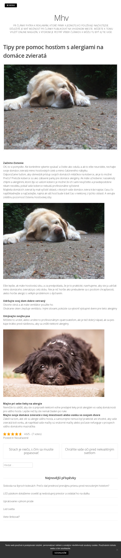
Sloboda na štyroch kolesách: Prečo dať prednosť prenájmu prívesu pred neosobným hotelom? (56, 485)
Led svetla (9, 509)
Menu (11, 5)
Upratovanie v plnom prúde (18, 501)
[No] (117, 549)
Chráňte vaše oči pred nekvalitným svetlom (89, 451)
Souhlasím (60, 553)
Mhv (61, 17)
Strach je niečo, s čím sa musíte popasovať (31, 451)
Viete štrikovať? (11, 517)
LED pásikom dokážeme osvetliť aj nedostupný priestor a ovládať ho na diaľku (46, 493)
